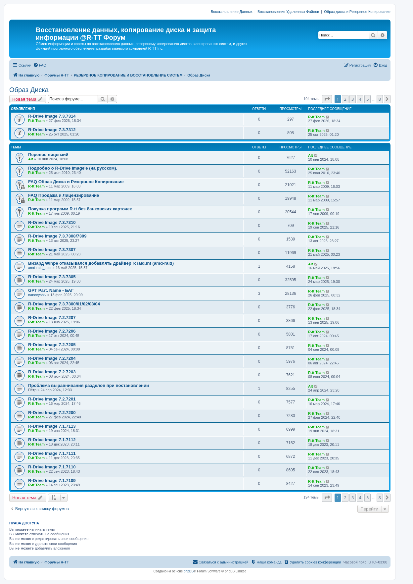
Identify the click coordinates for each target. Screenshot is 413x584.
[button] (327, 99)
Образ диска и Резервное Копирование (357, 12)
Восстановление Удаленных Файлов (288, 12)
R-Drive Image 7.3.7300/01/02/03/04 (64, 303)
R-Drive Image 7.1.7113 (52, 426)
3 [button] (352, 99)
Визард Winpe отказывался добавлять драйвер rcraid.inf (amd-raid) (101, 263)
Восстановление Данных (231, 12)
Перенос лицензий (48, 154)
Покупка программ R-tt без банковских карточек (80, 208)
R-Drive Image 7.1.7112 (52, 439)
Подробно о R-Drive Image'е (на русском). (72, 168)
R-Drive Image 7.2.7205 (52, 344)
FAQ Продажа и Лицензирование (63, 195)
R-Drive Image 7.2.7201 (52, 399)
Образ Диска (29, 89)
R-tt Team (36, 121)
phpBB (189, 571)
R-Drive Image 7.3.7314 (52, 116)
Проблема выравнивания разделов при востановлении (88, 385)
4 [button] (360, 99)
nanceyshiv (37, 295)
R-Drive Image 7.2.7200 (52, 412)
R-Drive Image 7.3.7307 (52, 249)
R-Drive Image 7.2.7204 (52, 358)
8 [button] (380, 99)
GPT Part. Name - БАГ (50, 290)
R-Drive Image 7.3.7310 (52, 222)
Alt (30, 159)
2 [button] (345, 99)
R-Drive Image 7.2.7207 (52, 317)
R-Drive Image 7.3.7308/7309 (57, 236)
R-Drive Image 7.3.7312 (52, 129)
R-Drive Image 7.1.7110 (52, 466)
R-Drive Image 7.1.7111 (52, 453)
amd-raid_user (40, 268)
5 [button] (367, 99)
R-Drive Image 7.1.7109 (52, 480)
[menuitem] (39, 65)
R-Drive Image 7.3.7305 (52, 276)
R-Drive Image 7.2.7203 (52, 371)
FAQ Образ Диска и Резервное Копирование (76, 181)
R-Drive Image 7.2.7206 (52, 331)
